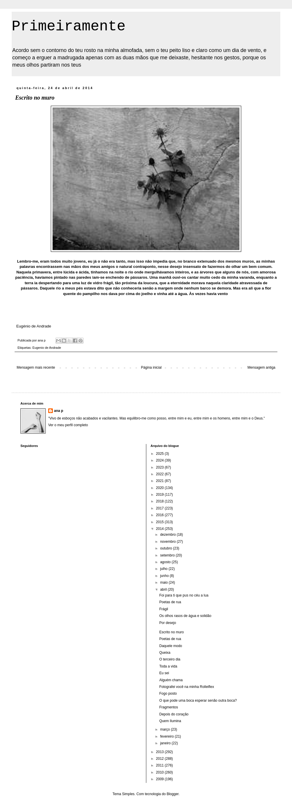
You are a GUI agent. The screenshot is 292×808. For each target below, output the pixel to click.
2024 (160, 460)
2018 (160, 501)
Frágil (163, 609)
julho (164, 569)
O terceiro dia (169, 659)
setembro (167, 555)
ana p (58, 411)
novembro (168, 542)
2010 (160, 772)
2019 (160, 495)
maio (164, 582)
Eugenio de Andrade (46, 347)
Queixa (164, 653)
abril (164, 589)
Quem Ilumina (170, 721)
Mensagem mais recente (36, 367)
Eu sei (164, 673)
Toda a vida (168, 666)
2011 (160, 765)
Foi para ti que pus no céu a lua (183, 595)
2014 (160, 529)
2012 (160, 759)
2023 (160, 467)
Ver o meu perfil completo (68, 425)
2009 (160, 779)
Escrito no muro (171, 632)
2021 (160, 481)
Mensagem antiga (261, 367)
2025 (160, 454)
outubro (166, 548)
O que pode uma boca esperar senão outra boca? (198, 700)
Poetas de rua (170, 602)
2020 (160, 488)
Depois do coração (173, 714)
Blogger (173, 794)
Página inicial (151, 367)
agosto (165, 562)
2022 (160, 474)
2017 (160, 508)
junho (165, 576)
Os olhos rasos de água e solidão (185, 616)
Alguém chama (170, 680)
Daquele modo (170, 646)
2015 (160, 522)
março (165, 729)
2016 (160, 515)
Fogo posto (168, 693)
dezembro (168, 535)
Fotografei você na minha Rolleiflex (186, 687)
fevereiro (167, 736)
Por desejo (167, 623)
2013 (160, 752)
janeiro (165, 743)
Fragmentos (168, 707)
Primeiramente (69, 26)
